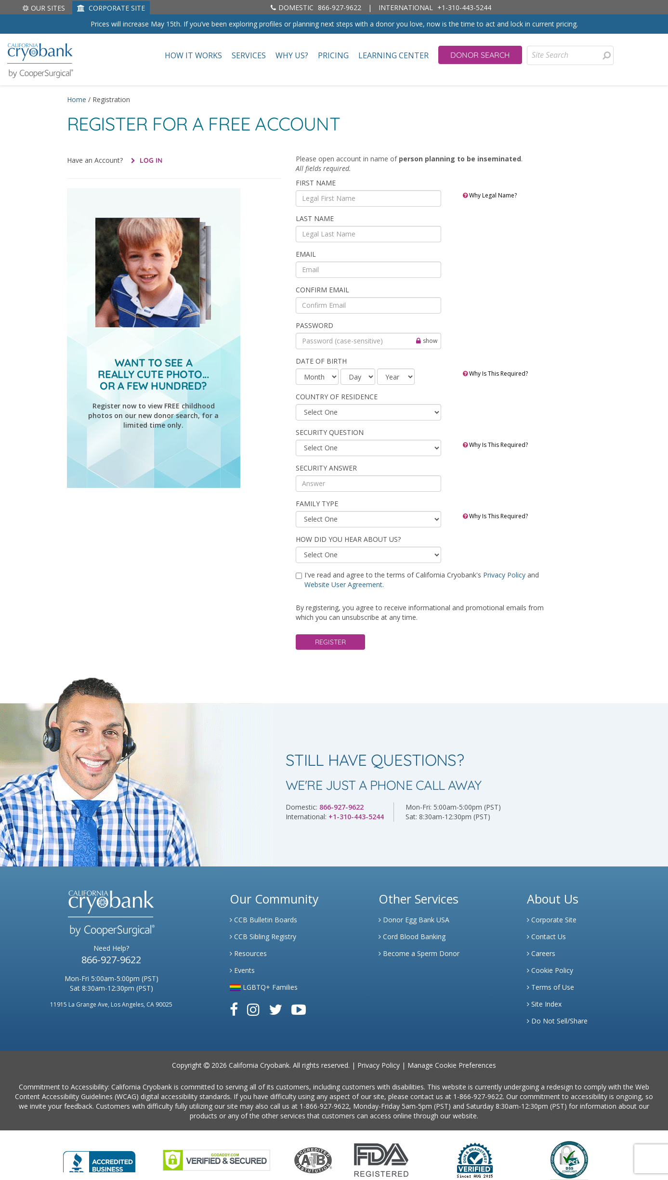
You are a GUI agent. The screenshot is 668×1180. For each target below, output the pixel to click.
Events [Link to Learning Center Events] (242, 970)
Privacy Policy (505, 574)
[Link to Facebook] (234, 1009)
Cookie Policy (550, 970)
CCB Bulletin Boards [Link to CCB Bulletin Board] (263, 919)
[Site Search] (570, 55)
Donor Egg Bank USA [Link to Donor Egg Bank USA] (414, 919)
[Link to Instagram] (253, 1009)
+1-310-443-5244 (435, 7)
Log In (150, 160)
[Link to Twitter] (275, 1009)
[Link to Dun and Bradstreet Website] (475, 1159)
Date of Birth (321, 361)
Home (76, 99)
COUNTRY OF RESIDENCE (337, 396)
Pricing (333, 56)
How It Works (193, 56)
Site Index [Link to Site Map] (544, 1004)
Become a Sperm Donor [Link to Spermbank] (419, 953)
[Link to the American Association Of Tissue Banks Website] (313, 1159)
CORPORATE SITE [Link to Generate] (111, 8)
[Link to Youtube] (298, 1009)
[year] (396, 376)
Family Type (317, 503)
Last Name (315, 218)
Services (249, 56)
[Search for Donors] (606, 55)
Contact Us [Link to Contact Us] (546, 936)
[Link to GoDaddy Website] (216, 1159)
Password (314, 325)
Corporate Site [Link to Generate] (551, 919)
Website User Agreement (343, 584)
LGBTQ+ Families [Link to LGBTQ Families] (264, 987)
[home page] (40, 59)
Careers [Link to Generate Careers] (541, 953)
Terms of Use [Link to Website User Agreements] (550, 987)
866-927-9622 (316, 7)
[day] (358, 376)
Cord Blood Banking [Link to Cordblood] (412, 936)
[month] (317, 376)
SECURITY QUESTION (330, 432)
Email (306, 254)
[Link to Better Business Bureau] (99, 1158)
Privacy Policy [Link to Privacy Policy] (378, 1065)
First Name (316, 182)
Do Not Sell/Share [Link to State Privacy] (557, 1020)
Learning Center (393, 56)
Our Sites (43, 8)
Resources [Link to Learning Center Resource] (248, 953)
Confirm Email (322, 289)
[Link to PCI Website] (569, 1159)
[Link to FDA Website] (381, 1159)
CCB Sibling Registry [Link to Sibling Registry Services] (263, 936)
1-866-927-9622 (478, 1096)
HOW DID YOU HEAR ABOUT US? (348, 539)
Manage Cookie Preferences (451, 1065)
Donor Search (480, 55)
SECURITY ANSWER (326, 467)
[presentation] (607, 55)
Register (330, 642)
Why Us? (291, 56)
